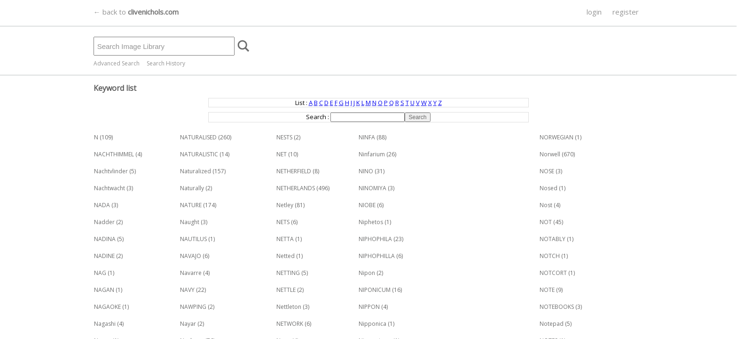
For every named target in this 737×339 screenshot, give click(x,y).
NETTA (285, 239)
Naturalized (195, 171)
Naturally (192, 188)
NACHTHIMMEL (114, 154)
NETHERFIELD (293, 171)
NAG (100, 273)
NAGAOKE (107, 307)
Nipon (367, 273)
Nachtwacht (109, 188)
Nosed (548, 188)
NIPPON (369, 307)
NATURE (191, 205)
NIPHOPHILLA (377, 256)
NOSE (547, 171)
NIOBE (367, 205)
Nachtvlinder (111, 171)
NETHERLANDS (295, 188)
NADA (102, 205)
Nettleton (288, 307)
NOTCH (550, 256)
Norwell (550, 154)
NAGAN (104, 290)
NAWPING (193, 307)
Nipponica (372, 324)
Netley (284, 205)
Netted (285, 256)
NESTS (284, 137)
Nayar (188, 324)
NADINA (105, 239)
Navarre (191, 273)
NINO (366, 171)
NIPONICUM (375, 290)
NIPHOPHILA (375, 239)
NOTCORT (553, 273)
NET (281, 154)
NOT (546, 222)
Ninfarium (372, 154)
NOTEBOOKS (557, 307)
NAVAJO (190, 256)
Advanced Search (117, 63)
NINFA (367, 137)
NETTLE (286, 290)
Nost (546, 205)
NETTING (288, 273)
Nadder (104, 222)
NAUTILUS (193, 239)
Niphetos (371, 222)
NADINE (104, 256)
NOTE (547, 290)
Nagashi (105, 324)
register (625, 11)
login (594, 11)
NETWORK (289, 324)
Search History (166, 63)
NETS (283, 222)
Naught (189, 222)
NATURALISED (198, 137)
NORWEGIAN (556, 137)
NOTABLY (552, 239)
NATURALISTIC (199, 154)
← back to (136, 11)
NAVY (187, 290)
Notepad (552, 324)
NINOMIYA (372, 188)
